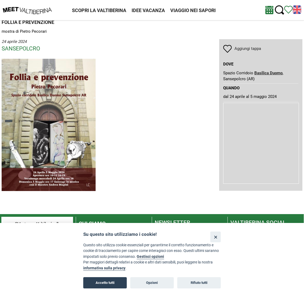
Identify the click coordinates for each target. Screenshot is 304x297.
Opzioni (152, 283)
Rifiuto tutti (199, 283)
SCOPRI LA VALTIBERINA (99, 10)
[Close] (215, 237)
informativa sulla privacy (104, 268)
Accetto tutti (105, 283)
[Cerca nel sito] (279, 10)
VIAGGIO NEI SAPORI (193, 10)
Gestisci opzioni (150, 256)
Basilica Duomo (268, 73)
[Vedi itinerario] (288, 9)
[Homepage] (27, 9)
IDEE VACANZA (148, 10)
